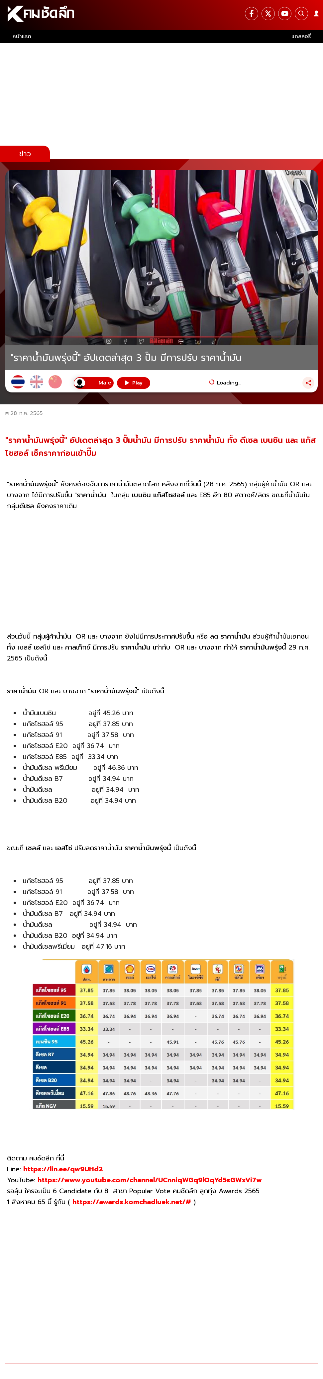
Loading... (229, 383)
